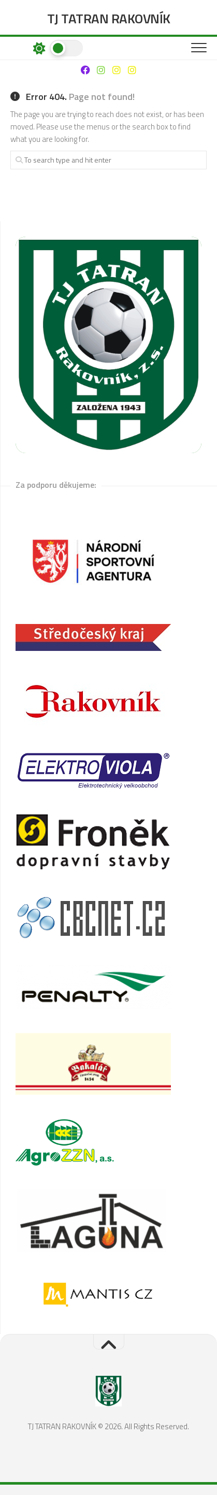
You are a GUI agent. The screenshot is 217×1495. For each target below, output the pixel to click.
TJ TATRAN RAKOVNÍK (108, 18)
